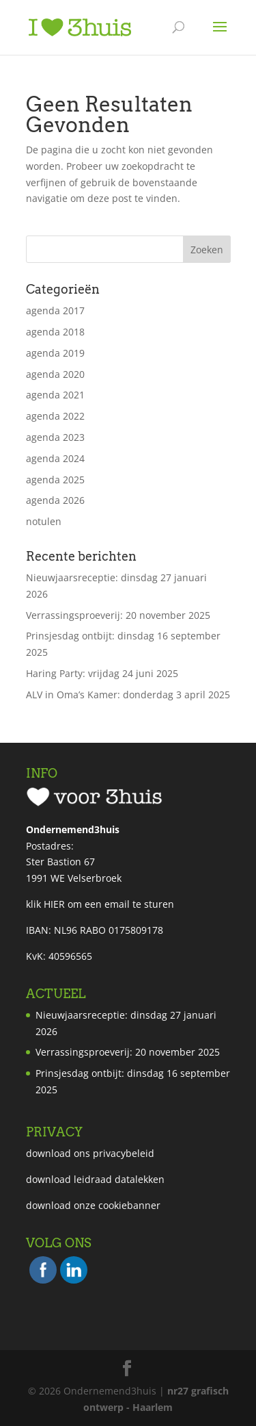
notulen (43, 521)
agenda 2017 (55, 310)
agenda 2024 (55, 458)
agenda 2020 (55, 374)
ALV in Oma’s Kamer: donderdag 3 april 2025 (128, 694)
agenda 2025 (55, 479)
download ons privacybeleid (90, 1153)
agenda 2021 (55, 394)
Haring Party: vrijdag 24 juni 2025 (102, 673)
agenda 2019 (55, 352)
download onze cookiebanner (93, 1205)
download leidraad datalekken (95, 1179)
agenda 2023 (55, 437)
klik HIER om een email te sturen (100, 904)
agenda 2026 (55, 500)
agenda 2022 (55, 415)
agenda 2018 (55, 331)
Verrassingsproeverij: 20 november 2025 (118, 615)
